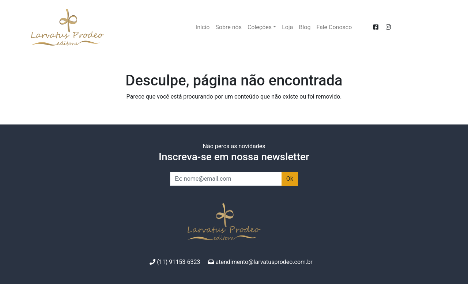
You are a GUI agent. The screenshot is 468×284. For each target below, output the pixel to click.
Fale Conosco (334, 27)
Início (203, 27)
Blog (304, 27)
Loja (287, 27)
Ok (289, 178)
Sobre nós (228, 27)
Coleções (260, 27)
